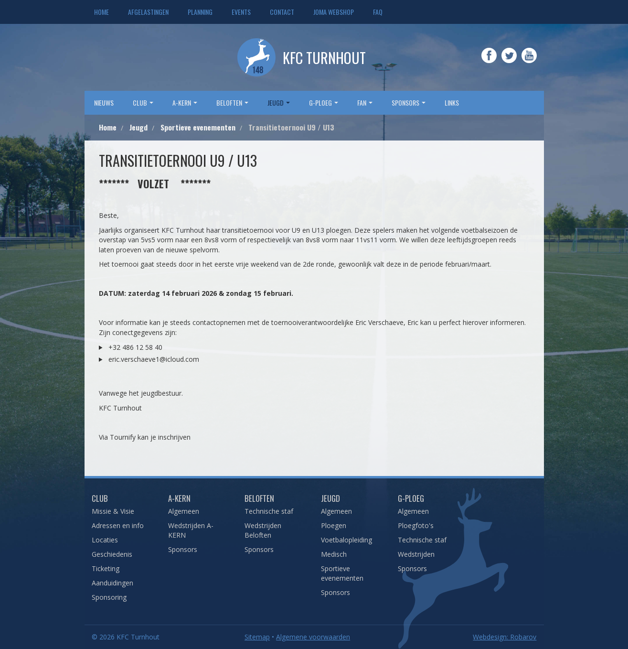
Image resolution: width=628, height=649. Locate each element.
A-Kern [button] (184, 102)
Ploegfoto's (416, 525)
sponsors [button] (409, 102)
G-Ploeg (411, 498)
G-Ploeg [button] (323, 102)
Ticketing (105, 568)
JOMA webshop (333, 12)
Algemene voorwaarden (313, 636)
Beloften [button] (232, 102)
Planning (200, 12)
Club (100, 498)
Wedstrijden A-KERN (190, 530)
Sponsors (182, 549)
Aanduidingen (112, 582)
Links (452, 102)
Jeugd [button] (278, 102)
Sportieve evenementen (342, 573)
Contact (282, 12)
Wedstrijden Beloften (263, 530)
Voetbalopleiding (346, 539)
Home (101, 12)
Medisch (334, 554)
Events (241, 12)
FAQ (378, 12)
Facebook (489, 62)
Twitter (509, 62)
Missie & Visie (113, 511)
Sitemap (257, 636)
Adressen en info (118, 525)
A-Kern (179, 498)
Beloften (259, 498)
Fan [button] (365, 102)
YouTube (529, 62)
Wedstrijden (416, 554)
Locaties (105, 539)
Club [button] (143, 102)
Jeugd (330, 498)
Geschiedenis (112, 554)
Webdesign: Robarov (504, 636)
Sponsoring (109, 597)
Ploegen (333, 525)
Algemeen (183, 511)
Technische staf (269, 511)
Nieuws (104, 102)
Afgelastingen (148, 12)
